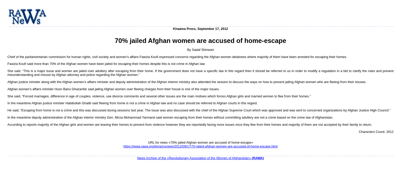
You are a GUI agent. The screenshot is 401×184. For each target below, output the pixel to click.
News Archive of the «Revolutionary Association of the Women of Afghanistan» (200, 158)
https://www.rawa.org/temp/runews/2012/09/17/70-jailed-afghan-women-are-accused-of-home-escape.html (200, 146)
